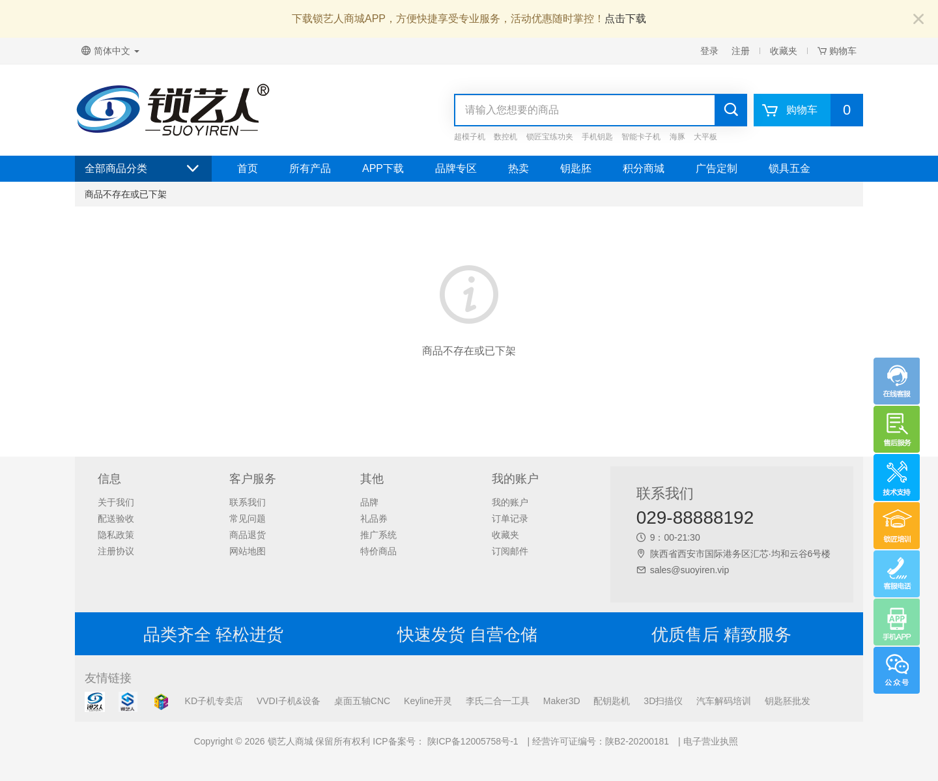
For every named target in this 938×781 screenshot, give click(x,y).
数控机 (505, 136)
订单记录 (510, 518)
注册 (741, 51)
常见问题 (247, 518)
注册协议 (116, 551)
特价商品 (378, 551)
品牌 (369, 502)
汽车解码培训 (723, 700)
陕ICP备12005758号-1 (472, 741)
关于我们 (116, 502)
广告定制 (716, 168)
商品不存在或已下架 (126, 194)
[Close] (918, 19)
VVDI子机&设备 (288, 700)
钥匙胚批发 (787, 700)
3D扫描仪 (663, 700)
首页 (247, 168)
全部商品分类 (143, 169)
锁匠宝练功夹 (549, 136)
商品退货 (247, 535)
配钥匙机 (611, 700)
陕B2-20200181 (637, 741)
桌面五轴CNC (362, 700)
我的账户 (510, 502)
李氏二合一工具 (498, 700)
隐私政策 (116, 535)
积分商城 (643, 168)
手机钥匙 (597, 136)
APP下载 (383, 168)
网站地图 (247, 551)
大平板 (705, 136)
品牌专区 (456, 168)
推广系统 (378, 535)
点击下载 (625, 18)
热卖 (518, 168)
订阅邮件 (510, 551)
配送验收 (116, 518)
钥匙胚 (575, 168)
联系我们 (247, 502)
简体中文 (110, 51)
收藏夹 (783, 51)
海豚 (677, 136)
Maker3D (561, 700)
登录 (709, 51)
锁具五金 (789, 168)
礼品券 (374, 518)
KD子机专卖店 (214, 700)
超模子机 (469, 136)
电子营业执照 (710, 741)
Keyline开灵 (428, 700)
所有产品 (310, 168)
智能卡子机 (641, 136)
